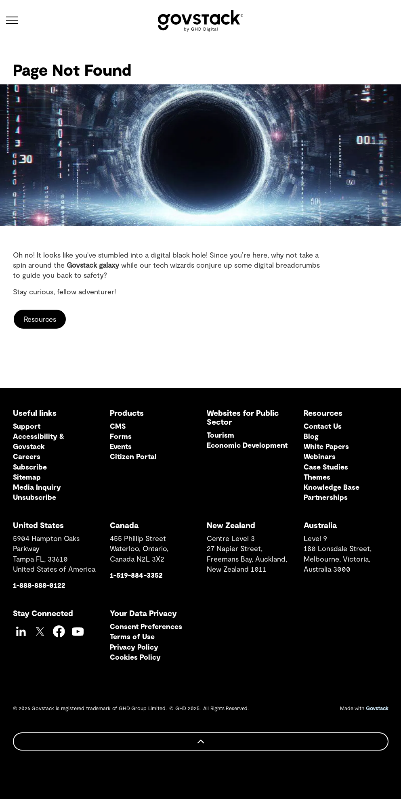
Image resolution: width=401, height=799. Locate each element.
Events (121, 446)
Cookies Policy (135, 656)
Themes (317, 476)
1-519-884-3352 (136, 574)
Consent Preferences (146, 626)
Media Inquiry (37, 486)
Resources (40, 319)
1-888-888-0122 (39, 585)
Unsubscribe (34, 497)
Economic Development (247, 444)
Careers (26, 456)
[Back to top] (200, 741)
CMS (118, 426)
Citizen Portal (133, 456)
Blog (311, 436)
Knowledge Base (331, 486)
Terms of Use (132, 636)
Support (26, 426)
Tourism (220, 434)
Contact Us (323, 426)
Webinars (320, 456)
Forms (121, 436)
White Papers (326, 446)
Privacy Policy (134, 646)
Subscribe (30, 466)
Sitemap (27, 476)
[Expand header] (12, 20)
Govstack (377, 708)
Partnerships (326, 497)
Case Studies (326, 466)
